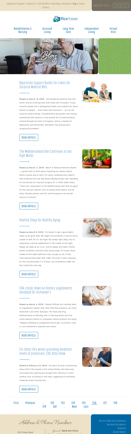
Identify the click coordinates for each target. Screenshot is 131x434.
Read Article (29, 138)
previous (29, 405)
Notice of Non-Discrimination (112, 423)
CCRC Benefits (43, 4)
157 (107, 405)
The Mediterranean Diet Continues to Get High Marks (47, 153)
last (87, 409)
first (14, 405)
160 (54, 409)
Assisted (47, 31)
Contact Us (120, 6)
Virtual (113, 31)
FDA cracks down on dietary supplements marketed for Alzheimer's (47, 291)
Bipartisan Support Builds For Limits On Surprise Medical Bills (45, 84)
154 (74, 405)
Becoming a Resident (61, 4)
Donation (121, 430)
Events (82, 4)
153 (63, 405)
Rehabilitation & (23, 31)
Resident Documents (116, 427)
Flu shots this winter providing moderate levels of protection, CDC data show (47, 353)
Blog (75, 4)
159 (43, 409)
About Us (31, 4)
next (75, 409)
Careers (45, 7)
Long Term (68, 31)
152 (52, 405)
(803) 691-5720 (100, 6)
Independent (92, 31)
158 (118, 405)
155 (85, 405)
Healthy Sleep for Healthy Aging (41, 221)
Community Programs (15, 4)
